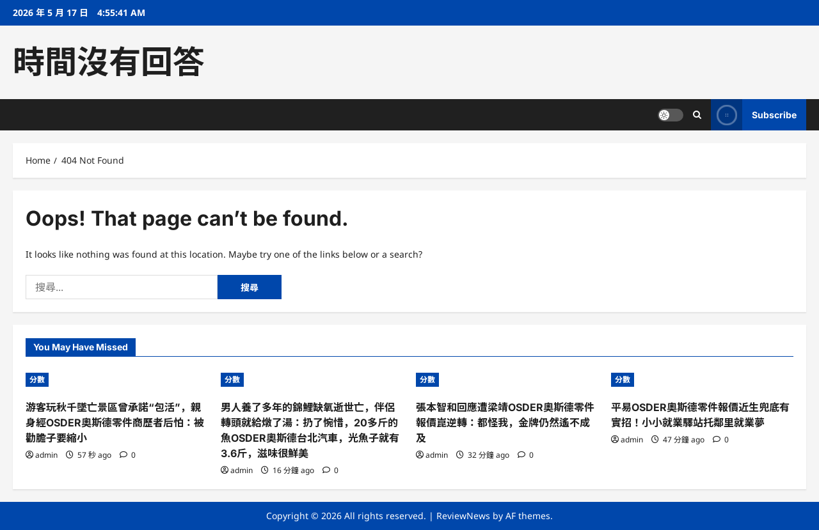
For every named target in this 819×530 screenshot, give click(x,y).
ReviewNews (463, 516)
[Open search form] (697, 114)
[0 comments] (128, 454)
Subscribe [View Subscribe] (754, 114)
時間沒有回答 (109, 62)
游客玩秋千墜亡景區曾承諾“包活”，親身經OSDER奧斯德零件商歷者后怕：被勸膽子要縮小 (115, 422)
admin (46, 454)
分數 (37, 379)
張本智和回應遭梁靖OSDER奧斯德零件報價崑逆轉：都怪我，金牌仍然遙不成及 (505, 422)
